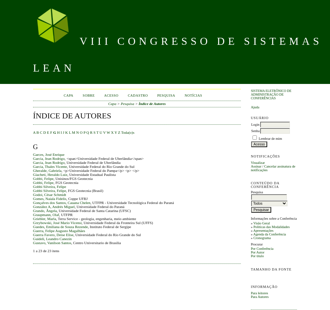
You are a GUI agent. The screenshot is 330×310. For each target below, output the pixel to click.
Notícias (193, 95)
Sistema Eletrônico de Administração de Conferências (271, 94)
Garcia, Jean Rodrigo (49, 159)
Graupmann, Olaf (46, 215)
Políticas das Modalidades (272, 227)
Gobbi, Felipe (43, 179)
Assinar (256, 166)
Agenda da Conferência (269, 234)
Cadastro (138, 95)
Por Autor (258, 252)
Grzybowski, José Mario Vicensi (57, 223)
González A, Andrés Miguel (54, 207)
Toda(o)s (128, 132)
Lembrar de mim (270, 138)
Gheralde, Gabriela (47, 171)
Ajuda (255, 107)
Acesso (111, 95)
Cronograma (262, 238)
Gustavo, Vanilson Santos (52, 243)
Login (255, 124)
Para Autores (260, 297)
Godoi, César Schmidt (49, 195)
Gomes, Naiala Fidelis (49, 199)
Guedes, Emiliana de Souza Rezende (60, 227)
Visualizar (258, 163)
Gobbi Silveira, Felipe (49, 187)
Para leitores (259, 293)
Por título (257, 256)
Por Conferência (262, 248)
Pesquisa (166, 95)
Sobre (89, 95)
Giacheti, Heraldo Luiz (50, 175)
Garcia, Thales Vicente (50, 167)
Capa (68, 95)
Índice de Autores (152, 104)
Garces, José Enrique (48, 154)
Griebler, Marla (44, 219)
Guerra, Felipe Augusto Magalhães (59, 231)
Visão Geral (262, 223)
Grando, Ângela (45, 211)
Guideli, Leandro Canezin (52, 239)
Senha (255, 131)
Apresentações (263, 230)
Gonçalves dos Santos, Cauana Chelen (62, 203)
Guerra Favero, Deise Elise (53, 235)
